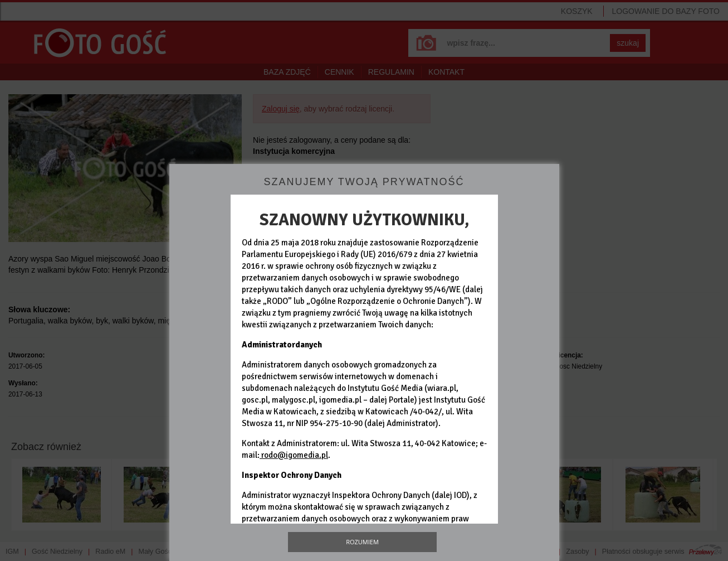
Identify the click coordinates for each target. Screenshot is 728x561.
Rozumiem (362, 542)
